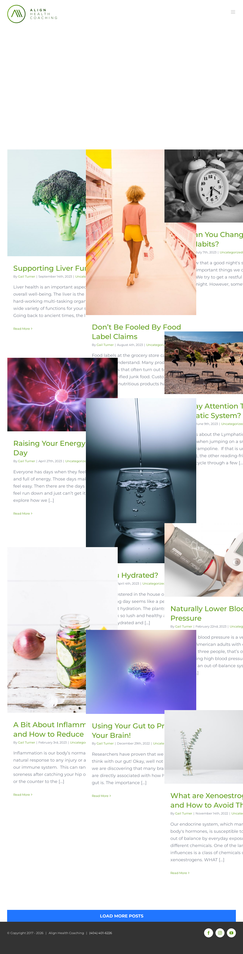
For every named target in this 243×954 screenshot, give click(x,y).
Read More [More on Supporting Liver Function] (21, 328)
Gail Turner (26, 276)
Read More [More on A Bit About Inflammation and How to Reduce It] (21, 794)
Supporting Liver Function (60, 268)
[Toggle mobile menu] (233, 11)
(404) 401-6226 (100, 933)
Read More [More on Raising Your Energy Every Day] (21, 513)
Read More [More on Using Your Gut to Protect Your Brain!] (100, 796)
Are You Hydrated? (125, 575)
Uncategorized (157, 345)
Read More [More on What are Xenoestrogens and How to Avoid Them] (178, 873)
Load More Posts (121, 916)
